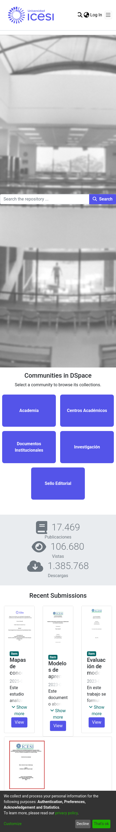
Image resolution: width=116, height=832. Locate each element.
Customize (12, 824)
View (19, 722)
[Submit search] (79, 15)
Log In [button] (96, 14)
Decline (83, 824)
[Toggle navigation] (108, 15)
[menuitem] (86, 15)
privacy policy (66, 813)
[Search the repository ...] (44, 199)
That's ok (101, 824)
